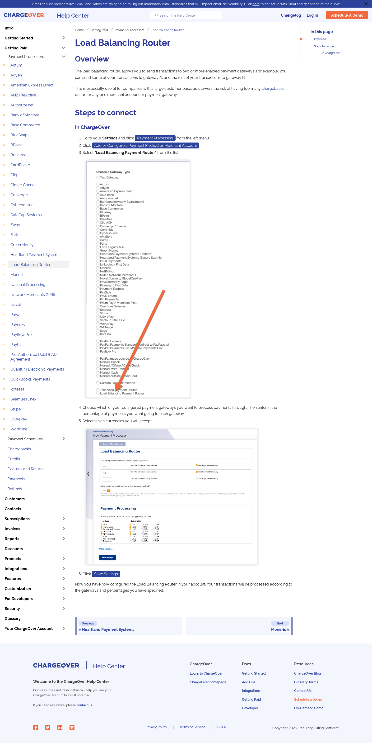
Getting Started (19, 37)
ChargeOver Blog (307, 673)
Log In (312, 15)
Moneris (17, 274)
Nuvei (15, 304)
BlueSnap (19, 134)
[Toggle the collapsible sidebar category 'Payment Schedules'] (63, 439)
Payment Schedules (25, 438)
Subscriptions (17, 518)
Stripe (15, 408)
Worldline (18, 428)
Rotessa (17, 388)
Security (12, 608)
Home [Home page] (79, 30)
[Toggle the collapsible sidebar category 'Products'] (63, 558)
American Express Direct (31, 84)
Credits (14, 458)
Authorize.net (21, 104)
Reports (12, 538)
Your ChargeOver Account (29, 628)
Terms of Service (192, 726)
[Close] (366, 4)
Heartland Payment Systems (35, 254)
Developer (250, 707)
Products (13, 558)
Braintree (18, 154)
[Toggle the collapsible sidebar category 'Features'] (63, 578)
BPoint (16, 144)
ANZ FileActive (23, 94)
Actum (16, 64)
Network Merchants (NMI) (32, 294)
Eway (15, 224)
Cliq (13, 174)
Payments (16, 478)
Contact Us (303, 690)
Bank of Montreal (25, 114)
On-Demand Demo (308, 707)
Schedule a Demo (346, 15)
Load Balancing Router (30, 264)
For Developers (19, 598)
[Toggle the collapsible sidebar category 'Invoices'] (63, 528)
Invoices (12, 528)
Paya (14, 314)
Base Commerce (25, 124)
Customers (15, 498)
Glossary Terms (306, 682)
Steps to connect (325, 46)
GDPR (221, 726)
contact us (84, 705)
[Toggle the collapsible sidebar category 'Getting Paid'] (63, 48)
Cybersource (21, 204)
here (256, 3)
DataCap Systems (26, 214)
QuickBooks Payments (30, 378)
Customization (18, 588)
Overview (320, 39)
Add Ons (248, 682)
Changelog (291, 15)
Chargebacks (19, 448)
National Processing (27, 284)
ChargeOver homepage (208, 682)
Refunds (15, 488)
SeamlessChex (23, 398)
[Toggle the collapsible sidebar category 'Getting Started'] (63, 38)
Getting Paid (16, 47)
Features (13, 578)
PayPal (16, 344)
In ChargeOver (331, 53)
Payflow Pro (21, 334)
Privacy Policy (156, 726)
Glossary (13, 618)
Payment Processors (26, 56)
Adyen (16, 74)
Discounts (14, 548)
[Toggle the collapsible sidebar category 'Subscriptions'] (63, 518)
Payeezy (17, 324)
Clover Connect (24, 184)
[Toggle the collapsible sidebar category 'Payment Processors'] (63, 56)
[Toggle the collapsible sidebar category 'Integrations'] (63, 568)
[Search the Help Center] (186, 15)
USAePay (18, 418)
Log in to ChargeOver (206, 673)
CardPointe (20, 164)
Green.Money (22, 244)
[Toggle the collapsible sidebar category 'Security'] (63, 608)
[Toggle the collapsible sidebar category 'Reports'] (63, 538)
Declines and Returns (26, 468)
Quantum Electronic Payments (37, 369)
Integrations (16, 568)
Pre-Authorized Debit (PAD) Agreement (33, 357)
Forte (14, 234)
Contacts (13, 508)
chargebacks (273, 88)
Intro (9, 27)
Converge (19, 194)
